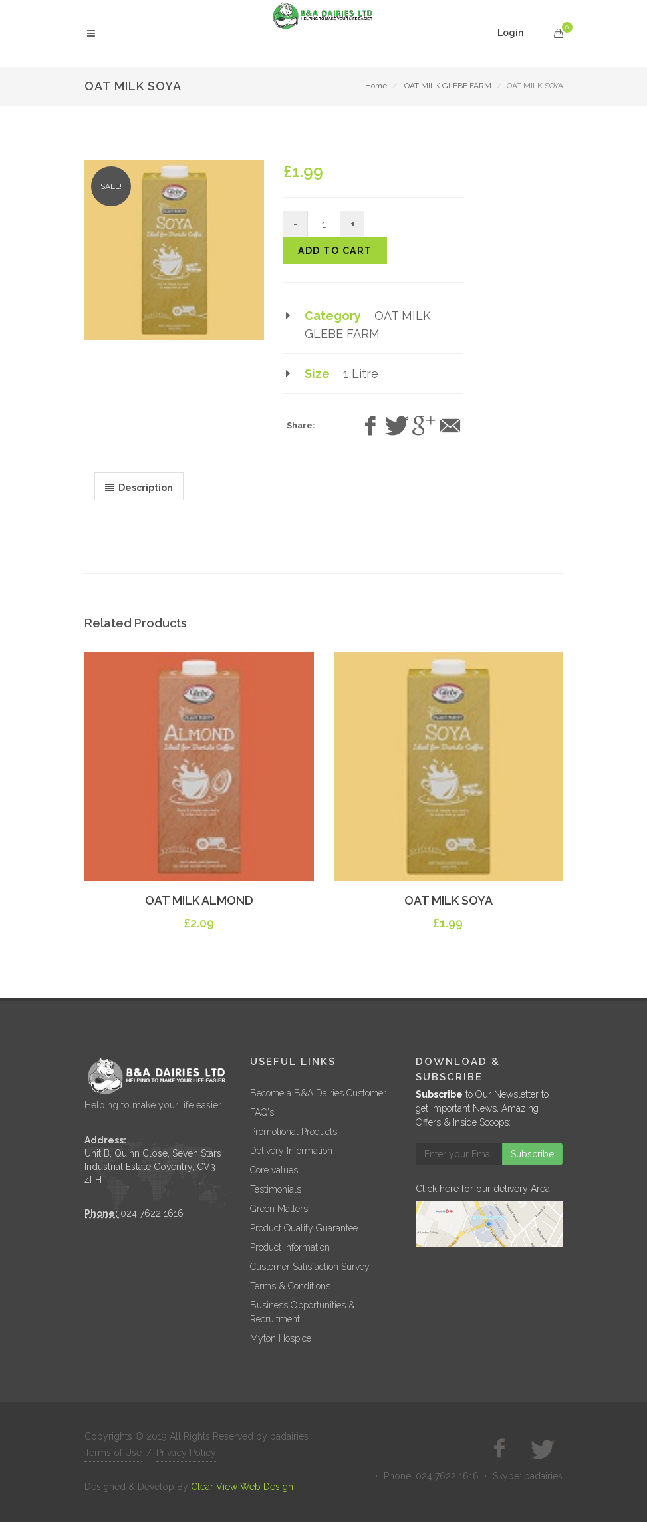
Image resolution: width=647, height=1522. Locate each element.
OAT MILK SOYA (448, 900)
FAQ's (262, 1112)
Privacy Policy (186, 1452)
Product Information (290, 1247)
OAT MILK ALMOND (199, 900)
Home (376, 85)
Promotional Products (293, 1131)
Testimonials (275, 1189)
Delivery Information (291, 1150)
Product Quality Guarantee (304, 1228)
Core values (274, 1170)
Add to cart (335, 250)
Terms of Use (113, 1452)
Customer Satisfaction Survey (310, 1266)
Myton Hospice (280, 1338)
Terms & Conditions (290, 1286)
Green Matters (279, 1208)
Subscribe (532, 1154)
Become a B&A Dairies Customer (318, 1093)
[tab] (139, 486)
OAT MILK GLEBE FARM (447, 85)
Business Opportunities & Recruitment (302, 1312)
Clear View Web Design (242, 1486)
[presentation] (139, 487)
